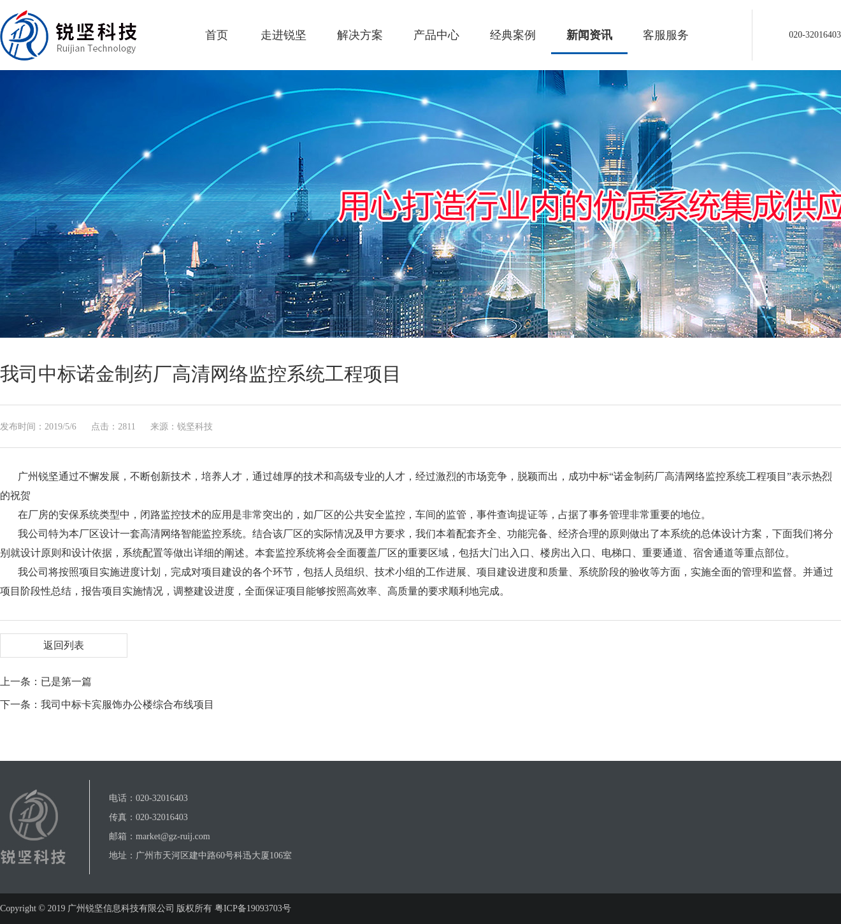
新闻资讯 (589, 35)
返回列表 (63, 645)
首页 (216, 35)
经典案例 (513, 35)
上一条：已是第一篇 (46, 681)
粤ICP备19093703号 (251, 908)
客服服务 (666, 35)
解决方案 (360, 35)
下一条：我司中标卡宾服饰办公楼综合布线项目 (107, 704)
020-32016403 (162, 798)
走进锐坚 (283, 35)
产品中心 (436, 35)
